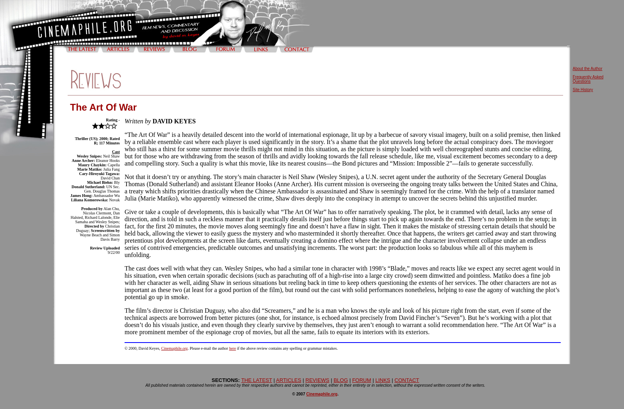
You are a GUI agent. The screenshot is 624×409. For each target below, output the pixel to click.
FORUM (361, 380)
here (232, 348)
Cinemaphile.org (174, 348)
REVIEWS (318, 380)
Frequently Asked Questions (588, 79)
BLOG (340, 380)
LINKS (382, 380)
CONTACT (406, 380)
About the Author (588, 68)
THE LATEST (256, 380)
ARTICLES (288, 380)
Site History (583, 90)
